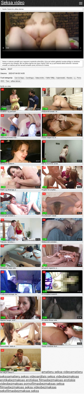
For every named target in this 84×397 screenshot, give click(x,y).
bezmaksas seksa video (24, 387)
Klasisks (69, 78)
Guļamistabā (60, 78)
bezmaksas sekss (27, 391)
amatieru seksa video (56, 372)
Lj (74, 78)
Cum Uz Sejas (19, 78)
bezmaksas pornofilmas (23, 383)
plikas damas (15, 81)
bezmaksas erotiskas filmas (28, 380)
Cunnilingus (30, 78)
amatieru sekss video (22, 376)
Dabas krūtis (39, 78)
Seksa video (12, 2)
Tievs (7, 81)
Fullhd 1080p (50, 78)
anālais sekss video (50, 376)
